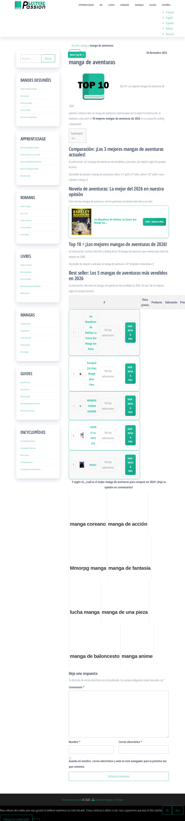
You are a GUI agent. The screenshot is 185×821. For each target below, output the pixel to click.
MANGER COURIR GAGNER (91, 406)
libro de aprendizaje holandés (29, 169)
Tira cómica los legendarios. (28, 118)
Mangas (140, 5)
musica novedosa (25, 228)
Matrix (93, 466)
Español (166, 5)
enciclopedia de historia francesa (30, 470)
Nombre (74, 742)
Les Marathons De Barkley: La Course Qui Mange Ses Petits (90, 333)
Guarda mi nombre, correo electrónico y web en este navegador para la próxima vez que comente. (117, 764)
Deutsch (170, 35)
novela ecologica (25, 207)
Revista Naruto (25, 294)
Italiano (169, 29)
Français (170, 13)
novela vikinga (24, 235)
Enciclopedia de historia (27, 441)
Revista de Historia (26, 265)
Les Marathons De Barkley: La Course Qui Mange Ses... (115, 222)
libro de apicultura (25, 272)
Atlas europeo (24, 456)
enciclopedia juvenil (26, 463)
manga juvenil (24, 331)
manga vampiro (25, 345)
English (169, 18)
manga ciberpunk (25, 338)
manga (84, 46)
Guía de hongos (25, 397)
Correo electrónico (130, 742)
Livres (114, 5)
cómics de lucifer (25, 110)
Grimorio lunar (24, 390)
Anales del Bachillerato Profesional (31, 162)
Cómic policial (24, 96)
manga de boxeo (25, 324)
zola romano (24, 214)
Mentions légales (105, 800)
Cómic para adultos (26, 103)
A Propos (119, 800)
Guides (153, 5)
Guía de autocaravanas (27, 411)
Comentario (76, 688)
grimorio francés (25, 383)
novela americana (26, 221)
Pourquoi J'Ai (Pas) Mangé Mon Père (91, 374)
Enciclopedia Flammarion (28, 448)
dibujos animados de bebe (28, 89)
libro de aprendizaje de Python (29, 148)
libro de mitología (25, 279)
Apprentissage (90, 5)
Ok (167, 811)
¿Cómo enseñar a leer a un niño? (30, 155)
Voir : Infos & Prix (154, 222)
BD (104, 5)
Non (178, 811)
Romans (126, 5)
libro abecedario (25, 176)
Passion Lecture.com (72, 800)
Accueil (75, 46)
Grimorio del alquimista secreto (30, 404)
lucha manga (24, 352)
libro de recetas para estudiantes (30, 287)
